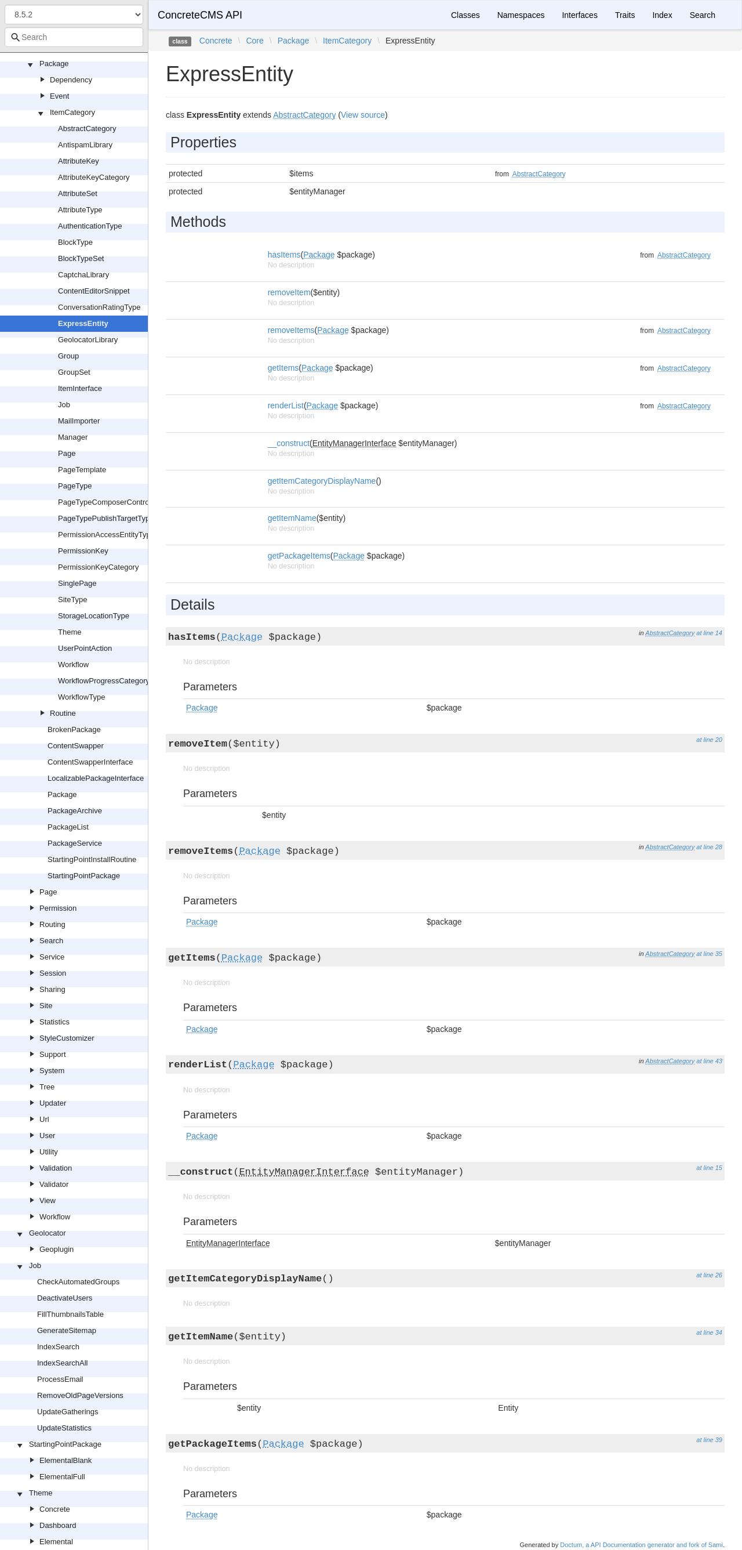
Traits (625, 15)
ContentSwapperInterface (90, 762)
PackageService (75, 843)
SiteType (73, 599)
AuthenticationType (90, 226)
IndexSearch (58, 1346)
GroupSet (74, 372)
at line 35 (709, 953)
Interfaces (579, 15)
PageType (75, 485)
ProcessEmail (60, 1379)
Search (51, 940)
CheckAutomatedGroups (78, 1281)
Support (52, 1054)
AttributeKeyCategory (94, 177)
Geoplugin (56, 1249)
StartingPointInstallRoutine (92, 859)
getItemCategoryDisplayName (322, 481)
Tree (46, 1086)
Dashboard (58, 1525)
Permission (58, 908)
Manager (73, 437)
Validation (55, 1168)
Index (662, 15)
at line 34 (709, 1332)
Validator (53, 1184)
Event (59, 96)
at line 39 (709, 1439)
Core (254, 40)
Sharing (52, 989)
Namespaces (521, 15)
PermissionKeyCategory (98, 567)
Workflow (73, 664)
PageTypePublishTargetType (106, 518)
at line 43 (709, 1061)
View (47, 1200)
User (47, 1135)
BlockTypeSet (81, 258)
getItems (283, 367)
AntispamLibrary (85, 144)
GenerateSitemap (66, 1330)
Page (66, 453)
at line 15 (709, 1167)
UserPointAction (85, 648)
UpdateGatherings (68, 1411)
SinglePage (77, 583)
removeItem (289, 292)
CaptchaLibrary (83, 274)
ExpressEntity (83, 323)
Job (64, 404)
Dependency (71, 79)
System (51, 1070)
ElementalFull (62, 1476)
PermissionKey (83, 550)
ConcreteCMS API (200, 15)
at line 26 (709, 1275)
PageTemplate (82, 469)
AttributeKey (78, 161)
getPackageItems (299, 555)
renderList (286, 405)
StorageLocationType (93, 615)
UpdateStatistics (64, 1428)
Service (51, 957)
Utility (48, 1151)
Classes (465, 15)
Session (52, 973)
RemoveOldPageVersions (80, 1395)
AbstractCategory (87, 128)
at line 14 (709, 632)
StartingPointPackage (84, 875)
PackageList (68, 827)
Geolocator (47, 1233)
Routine (63, 713)
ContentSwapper (76, 745)
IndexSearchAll (62, 1363)
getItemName (292, 518)
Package (54, 63)
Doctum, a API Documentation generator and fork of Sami (641, 1544)
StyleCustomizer (66, 1038)
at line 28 (709, 846)
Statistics (54, 1021)
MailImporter (79, 421)
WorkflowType (81, 697)
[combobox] (74, 37)
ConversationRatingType (99, 307)
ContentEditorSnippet (94, 291)
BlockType (75, 242)
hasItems (284, 254)
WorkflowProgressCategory (104, 680)
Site (45, 1005)
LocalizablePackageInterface (96, 778)
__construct (289, 443)
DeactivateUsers (64, 1298)
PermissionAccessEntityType (106, 534)
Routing (52, 924)
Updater (52, 1103)
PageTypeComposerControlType (113, 502)
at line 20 (709, 739)
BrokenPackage (74, 729)
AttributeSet (77, 193)
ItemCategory (72, 112)
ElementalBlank (65, 1460)
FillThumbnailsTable (70, 1314)
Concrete (54, 1509)
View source (363, 114)
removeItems (291, 330)
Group (68, 356)
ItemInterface (80, 388)
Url (44, 1119)
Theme (69, 632)
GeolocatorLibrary (88, 339)
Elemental (56, 1541)
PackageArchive (75, 810)
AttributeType (80, 209)
